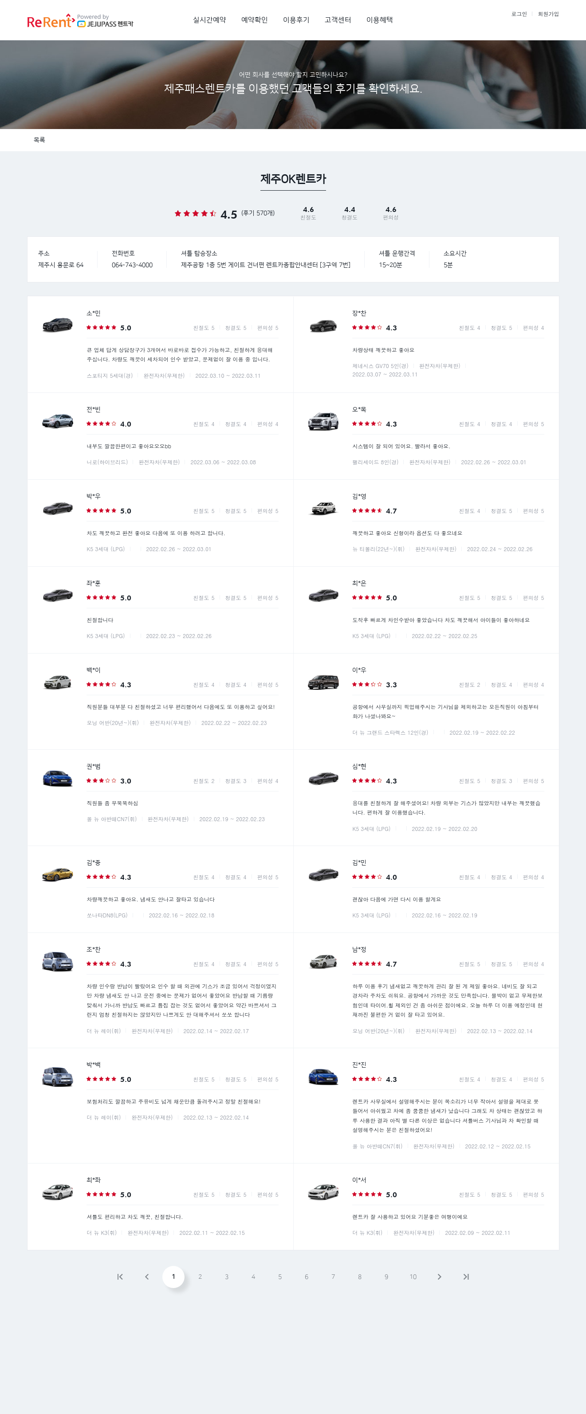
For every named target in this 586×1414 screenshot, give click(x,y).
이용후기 (296, 20)
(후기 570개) (258, 213)
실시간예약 (209, 20)
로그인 (519, 13)
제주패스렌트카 (89, 20)
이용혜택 (379, 20)
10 (413, 1277)
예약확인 (254, 20)
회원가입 (548, 13)
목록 (39, 140)
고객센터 (338, 20)
